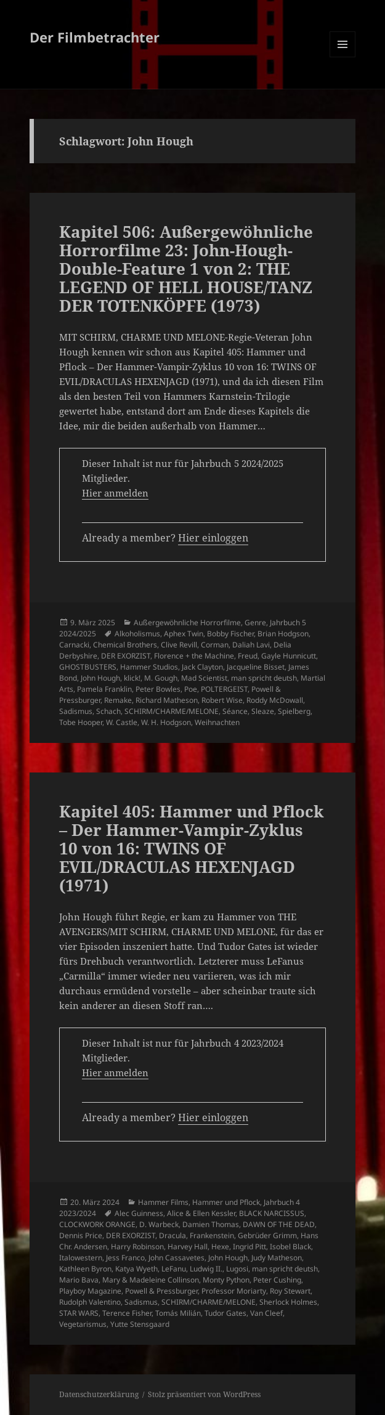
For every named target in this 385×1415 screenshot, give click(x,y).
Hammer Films (163, 1202)
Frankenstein (212, 1235)
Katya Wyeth (136, 1268)
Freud (247, 656)
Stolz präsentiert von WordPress (204, 1394)
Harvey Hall (188, 1246)
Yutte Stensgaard (139, 1324)
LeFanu (173, 1268)
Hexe (220, 1246)
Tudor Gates (225, 1313)
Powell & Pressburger (161, 1291)
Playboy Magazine (90, 1291)
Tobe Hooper (80, 722)
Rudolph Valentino (90, 1302)
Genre (255, 622)
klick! (132, 678)
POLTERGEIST (224, 689)
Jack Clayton (202, 667)
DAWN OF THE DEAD (279, 1224)
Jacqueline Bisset (256, 667)
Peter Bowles (158, 689)
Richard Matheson (167, 700)
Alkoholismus (137, 633)
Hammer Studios (149, 667)
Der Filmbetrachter (95, 37)
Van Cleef (266, 1313)
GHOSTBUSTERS (87, 667)
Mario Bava (79, 1280)
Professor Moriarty (233, 1291)
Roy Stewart (290, 1291)
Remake (118, 700)
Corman (215, 644)
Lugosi (237, 1268)
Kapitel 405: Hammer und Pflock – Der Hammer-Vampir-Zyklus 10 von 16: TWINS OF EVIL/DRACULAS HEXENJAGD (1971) (191, 848)
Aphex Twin (183, 633)
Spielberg (294, 711)
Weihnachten (217, 722)
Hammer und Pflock (226, 1202)
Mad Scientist (204, 678)
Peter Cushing (277, 1280)
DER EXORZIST (125, 656)
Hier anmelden (115, 493)
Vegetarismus (83, 1324)
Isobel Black (290, 1246)
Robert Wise (222, 700)
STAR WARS (79, 1313)
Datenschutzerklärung (99, 1394)
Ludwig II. (206, 1268)
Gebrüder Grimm (267, 1235)
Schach (108, 711)
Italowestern (80, 1257)
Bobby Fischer (230, 633)
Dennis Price (80, 1235)
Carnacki (74, 644)
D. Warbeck (159, 1224)
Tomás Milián (178, 1313)
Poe (190, 689)
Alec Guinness (139, 1213)
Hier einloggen (213, 538)
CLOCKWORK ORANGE (97, 1224)
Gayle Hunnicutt (288, 656)
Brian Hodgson (283, 633)
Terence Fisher (127, 1313)
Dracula (172, 1235)
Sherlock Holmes (288, 1302)
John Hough (100, 678)
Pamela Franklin (104, 689)
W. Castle (121, 722)
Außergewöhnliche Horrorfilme (187, 622)
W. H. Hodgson (166, 722)
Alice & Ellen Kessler (201, 1213)
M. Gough (160, 678)
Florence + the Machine (194, 656)
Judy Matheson (276, 1257)
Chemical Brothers (125, 644)
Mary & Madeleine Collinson (150, 1280)
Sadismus (75, 711)
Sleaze (262, 711)
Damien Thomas (210, 1224)
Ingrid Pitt (249, 1246)
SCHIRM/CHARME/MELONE (171, 711)
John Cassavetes (176, 1257)
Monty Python (226, 1280)
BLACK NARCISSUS (271, 1213)
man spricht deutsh (264, 678)
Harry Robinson (137, 1246)
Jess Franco (125, 1257)
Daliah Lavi (251, 644)
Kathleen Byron (85, 1268)
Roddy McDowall (274, 700)
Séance (235, 711)
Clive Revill (179, 644)
